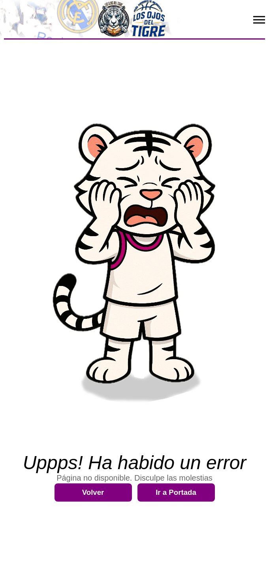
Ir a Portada (176, 492)
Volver (93, 492)
